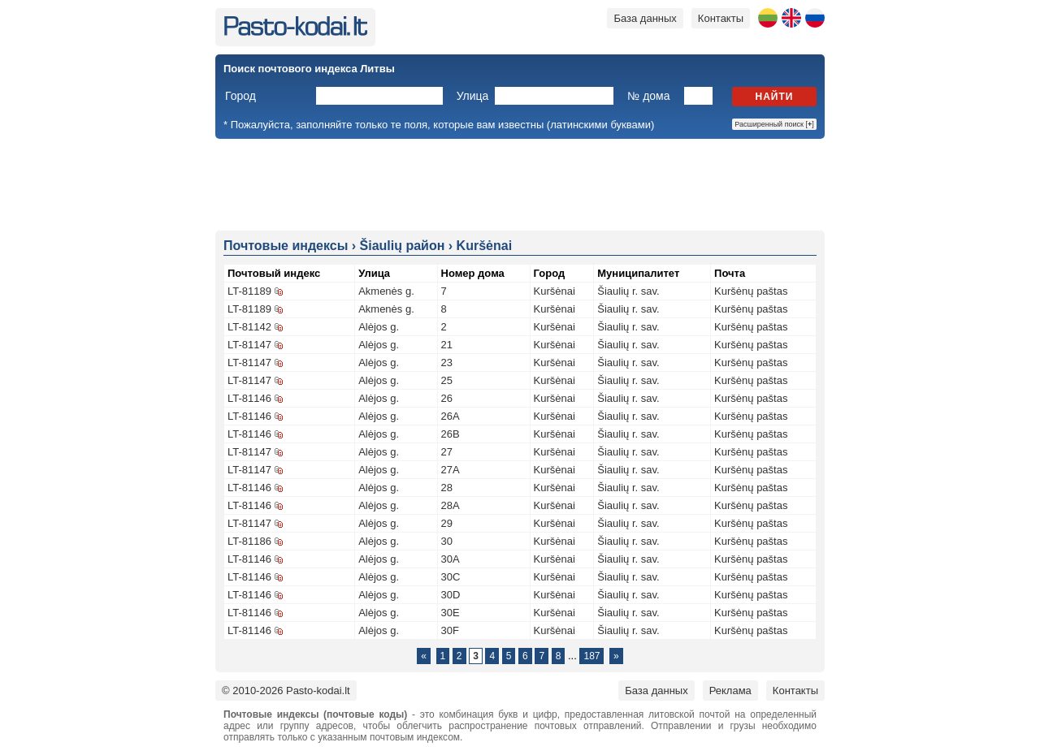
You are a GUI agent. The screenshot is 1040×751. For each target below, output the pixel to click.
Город (240, 95)
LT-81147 (249, 345)
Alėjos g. (378, 327)
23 (447, 362)
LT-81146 (249, 398)
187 (591, 656)
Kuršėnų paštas (750, 291)
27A (450, 470)
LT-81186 (249, 541)
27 (447, 452)
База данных (644, 18)
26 (447, 398)
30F (450, 630)
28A (450, 505)
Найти (775, 96)
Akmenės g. (386, 291)
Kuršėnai (554, 291)
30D (451, 595)
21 (447, 345)
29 (447, 523)
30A (450, 559)
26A (450, 416)
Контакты (720, 18)
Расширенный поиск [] (774, 124)
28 (447, 487)
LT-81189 (249, 291)
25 (447, 380)
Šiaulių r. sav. (628, 291)
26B (450, 434)
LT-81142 (249, 327)
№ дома (648, 95)
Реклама (730, 690)
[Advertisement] (520, 183)
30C (451, 577)
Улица (473, 95)
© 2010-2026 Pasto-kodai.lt (286, 690)
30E (450, 612)
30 (447, 541)
